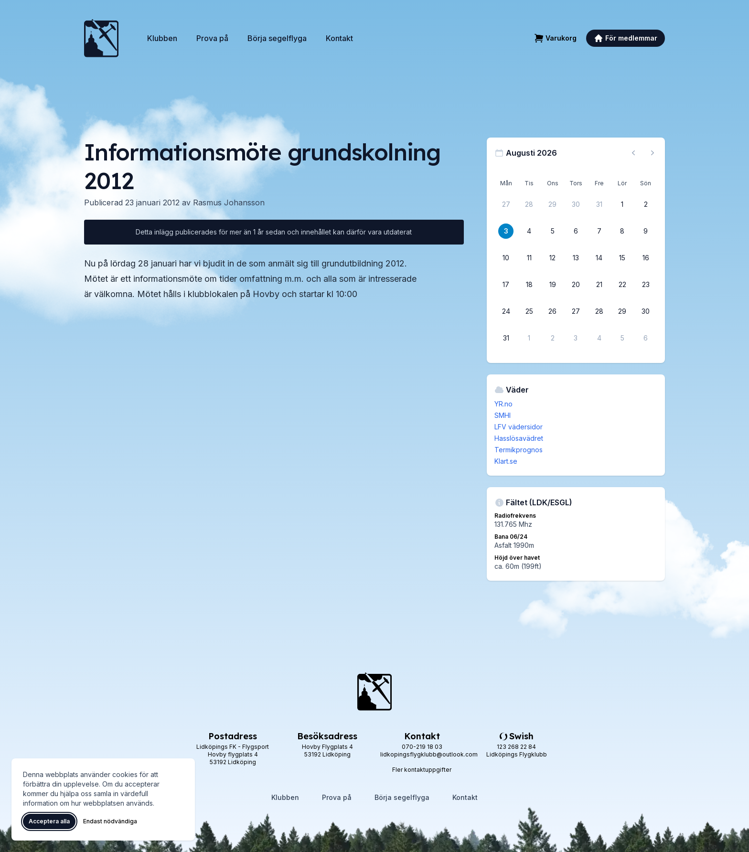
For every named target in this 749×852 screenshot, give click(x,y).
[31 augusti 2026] (506, 338)
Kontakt (339, 38)
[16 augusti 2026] (645, 258)
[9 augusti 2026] (645, 231)
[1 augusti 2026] (622, 204)
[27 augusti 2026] (575, 311)
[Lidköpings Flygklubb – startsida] (101, 38)
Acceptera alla (49, 821)
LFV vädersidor (518, 427)
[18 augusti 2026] (529, 284)
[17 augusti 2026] (506, 284)
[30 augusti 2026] (645, 311)
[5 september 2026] (622, 338)
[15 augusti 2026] (622, 258)
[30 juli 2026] (575, 204)
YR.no (503, 404)
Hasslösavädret (518, 438)
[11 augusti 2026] (529, 258)
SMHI (502, 415)
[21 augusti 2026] (599, 284)
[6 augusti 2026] (575, 231)
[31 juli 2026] (599, 204)
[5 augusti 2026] (552, 231)
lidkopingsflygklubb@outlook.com (429, 754)
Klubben (162, 38)
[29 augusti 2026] (622, 311)
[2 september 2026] (552, 338)
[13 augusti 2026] (575, 258)
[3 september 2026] (575, 338)
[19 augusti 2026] (552, 284)
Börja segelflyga (277, 38)
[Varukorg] (555, 38)
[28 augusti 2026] (599, 311)
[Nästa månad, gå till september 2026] (652, 152)
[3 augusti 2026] (506, 231)
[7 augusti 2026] (599, 231)
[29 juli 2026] (552, 204)
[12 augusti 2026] (552, 258)
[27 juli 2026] (506, 204)
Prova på (212, 38)
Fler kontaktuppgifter (421, 769)
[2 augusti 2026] (645, 204)
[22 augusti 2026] (622, 284)
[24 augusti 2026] (506, 311)
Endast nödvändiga (110, 821)
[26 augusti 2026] (552, 311)
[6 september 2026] (645, 338)
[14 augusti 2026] (599, 258)
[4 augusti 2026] (529, 231)
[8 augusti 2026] (622, 231)
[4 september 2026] (599, 338)
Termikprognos (518, 450)
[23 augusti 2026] (645, 284)
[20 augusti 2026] (575, 284)
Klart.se (505, 461)
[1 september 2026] (529, 338)
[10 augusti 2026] (506, 258)
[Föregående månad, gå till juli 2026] (633, 152)
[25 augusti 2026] (529, 311)
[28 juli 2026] (529, 204)
